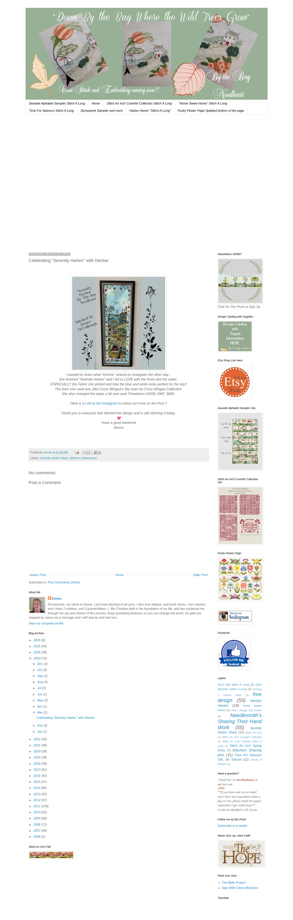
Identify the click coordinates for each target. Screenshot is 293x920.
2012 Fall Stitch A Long (233, 684)
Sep (40, 676)
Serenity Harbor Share (54, 458)
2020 (37, 751)
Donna (57, 598)
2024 (37, 652)
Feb (40, 725)
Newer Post (38, 575)
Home (96, 103)
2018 (37, 763)
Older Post (200, 575)
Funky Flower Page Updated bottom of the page (210, 110)
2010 (37, 812)
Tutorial (236, 759)
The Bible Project (234, 882)
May (40, 700)
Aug (40, 682)
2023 (37, 658)
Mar (40, 712)
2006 (37, 836)
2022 (37, 739)
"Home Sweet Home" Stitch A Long (203, 103)
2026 (37, 640)
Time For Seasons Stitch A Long (51, 110)
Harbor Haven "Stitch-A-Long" (150, 110)
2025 (37, 646)
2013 (37, 794)
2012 (37, 800)
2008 (37, 824)
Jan (40, 731)
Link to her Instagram (101, 403)
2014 (37, 788)
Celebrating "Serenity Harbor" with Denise (65, 717)
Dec (40, 663)
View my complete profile (46, 623)
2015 (37, 781)
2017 (37, 769)
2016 (37, 775)
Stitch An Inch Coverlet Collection (242, 737)
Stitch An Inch (253, 732)
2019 (37, 757)
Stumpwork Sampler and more (102, 110)
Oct (40, 670)
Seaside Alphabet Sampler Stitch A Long (57, 103)
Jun (40, 694)
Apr (40, 706)
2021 (37, 745)
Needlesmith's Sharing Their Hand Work (240, 721)
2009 (37, 818)
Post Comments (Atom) (64, 582)
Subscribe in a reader (232, 825)
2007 (37, 830)
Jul (39, 688)
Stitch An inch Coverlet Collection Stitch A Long (139, 103)
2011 (37, 806)
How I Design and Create (246, 710)
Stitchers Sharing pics (83, 458)
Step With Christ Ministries (240, 888)
